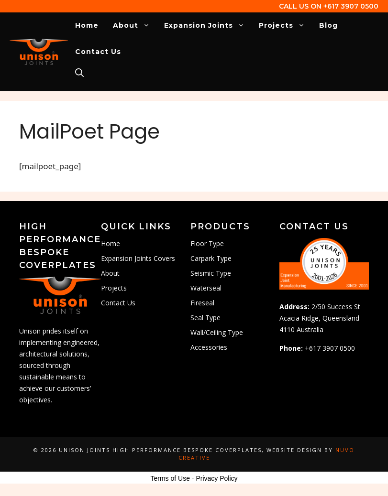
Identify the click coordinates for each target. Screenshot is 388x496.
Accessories (208, 347)
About (135, 25)
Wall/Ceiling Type (216, 332)
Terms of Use (169, 478)
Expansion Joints (208, 25)
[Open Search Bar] (79, 73)
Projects (285, 25)
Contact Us (98, 51)
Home (87, 25)
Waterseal (206, 287)
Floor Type (207, 243)
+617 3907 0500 (350, 6)
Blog (328, 25)
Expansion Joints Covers (138, 258)
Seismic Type (210, 273)
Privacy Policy (216, 478)
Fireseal (202, 302)
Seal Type (205, 317)
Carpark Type (211, 258)
